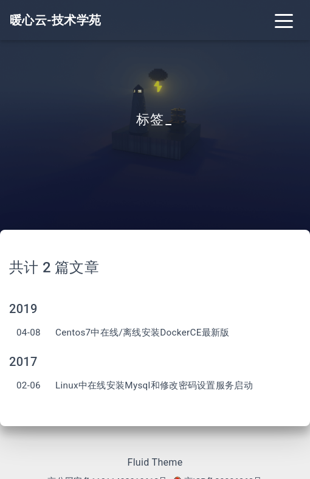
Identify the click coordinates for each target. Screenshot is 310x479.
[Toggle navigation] (283, 20)
